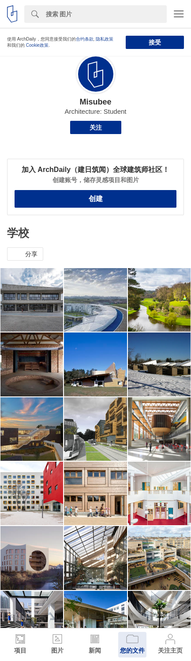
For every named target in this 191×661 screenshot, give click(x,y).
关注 (96, 127)
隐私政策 (104, 39)
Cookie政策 (37, 45)
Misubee (95, 101)
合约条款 (85, 39)
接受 (155, 42)
